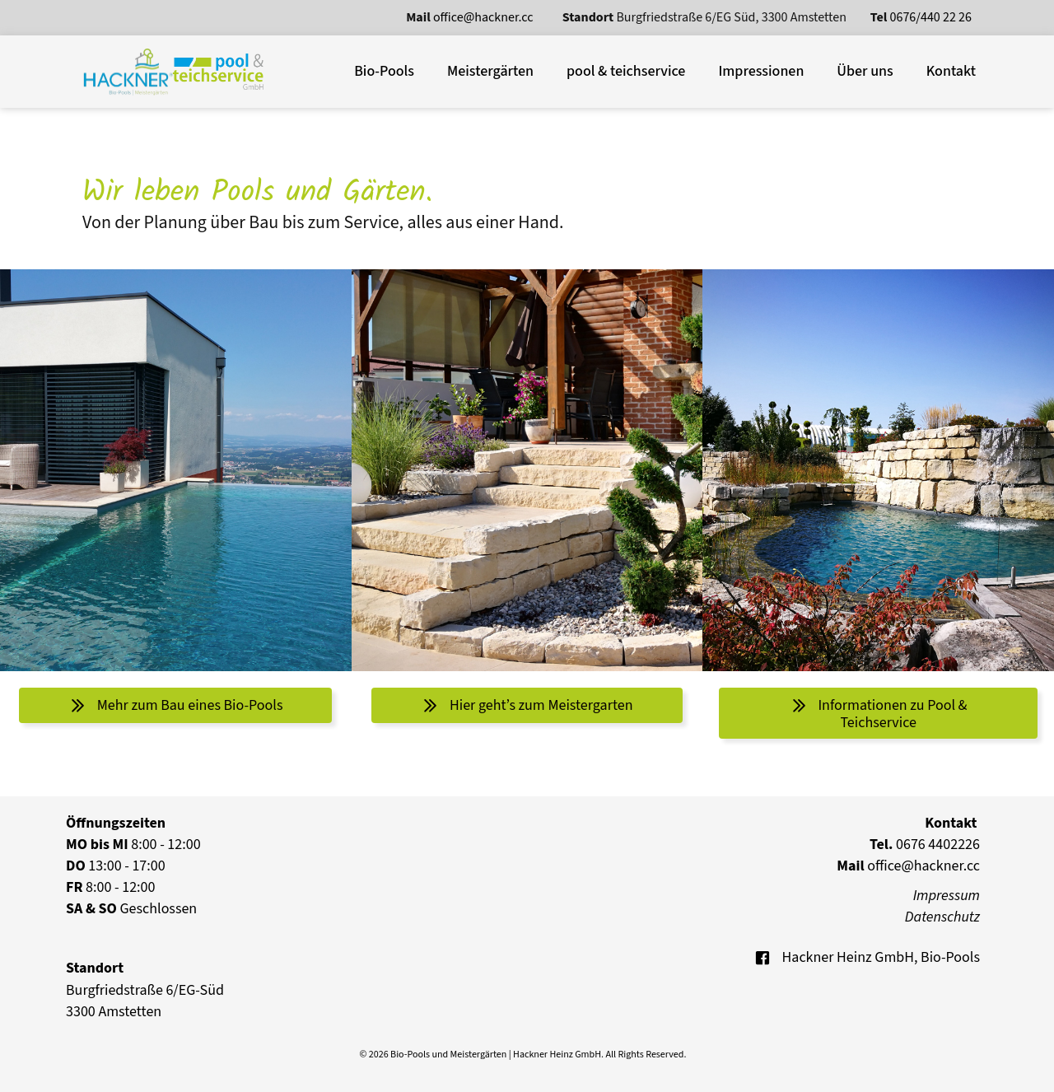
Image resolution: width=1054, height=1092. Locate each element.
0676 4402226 (925, 844)
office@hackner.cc (484, 17)
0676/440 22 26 (931, 17)
